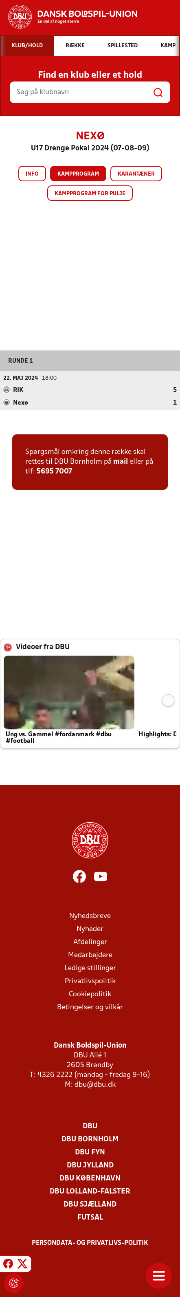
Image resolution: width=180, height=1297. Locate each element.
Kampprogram (78, 174)
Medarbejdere (90, 954)
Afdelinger (90, 941)
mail (120, 461)
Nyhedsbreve (90, 915)
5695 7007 (54, 471)
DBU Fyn (90, 1152)
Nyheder (90, 928)
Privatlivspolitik (90, 981)
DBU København (90, 1178)
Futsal (90, 1217)
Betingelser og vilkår (90, 1007)
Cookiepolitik (90, 994)
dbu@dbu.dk (95, 1084)
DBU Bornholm (90, 1139)
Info (32, 174)
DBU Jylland (90, 1165)
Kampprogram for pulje (90, 193)
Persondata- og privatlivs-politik (90, 1243)
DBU (90, 1126)
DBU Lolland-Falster (90, 1191)
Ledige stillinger (90, 967)
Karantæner (136, 174)
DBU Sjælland (90, 1204)
